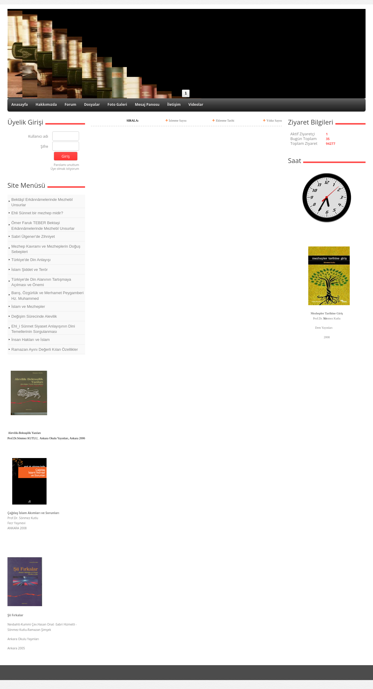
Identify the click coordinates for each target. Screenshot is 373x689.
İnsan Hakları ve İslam (30, 339)
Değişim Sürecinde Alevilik (34, 316)
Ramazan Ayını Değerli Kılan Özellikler (44, 349)
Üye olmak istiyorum (64, 169)
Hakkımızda (46, 104)
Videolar (195, 104)
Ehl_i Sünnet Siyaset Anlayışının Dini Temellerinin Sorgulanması (43, 329)
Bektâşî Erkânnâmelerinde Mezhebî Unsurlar (42, 202)
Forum (70, 104)
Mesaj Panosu (147, 104)
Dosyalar (92, 104)
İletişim (174, 104)
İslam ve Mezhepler (28, 306)
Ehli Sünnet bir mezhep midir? (37, 213)
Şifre (44, 147)
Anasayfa (19, 104)
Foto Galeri (117, 104)
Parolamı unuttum (66, 165)
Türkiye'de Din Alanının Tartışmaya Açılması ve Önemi (41, 282)
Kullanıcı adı (38, 136)
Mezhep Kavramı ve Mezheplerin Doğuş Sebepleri (45, 249)
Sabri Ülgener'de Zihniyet (33, 236)
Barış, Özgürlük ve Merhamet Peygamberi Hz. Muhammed (47, 295)
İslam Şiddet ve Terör (29, 269)
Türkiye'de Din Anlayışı (31, 259)
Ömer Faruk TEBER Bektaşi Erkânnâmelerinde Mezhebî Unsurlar (43, 225)
